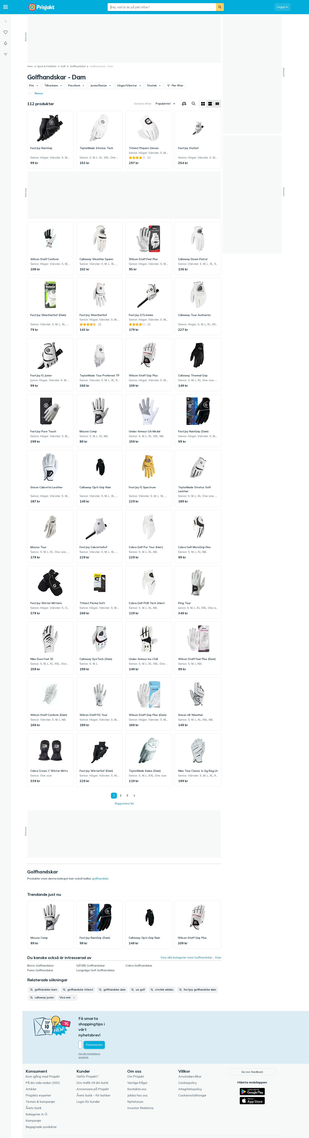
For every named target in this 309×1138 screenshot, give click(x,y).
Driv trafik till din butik (96, 1066)
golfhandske (100, 878)
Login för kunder (92, 1085)
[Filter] (5, 54)
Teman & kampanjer (44, 1085)
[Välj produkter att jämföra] (184, 104)
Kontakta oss (141, 1072)
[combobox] (162, 7)
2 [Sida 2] (120, 795)
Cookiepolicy (191, 1066)
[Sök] (220, 7)
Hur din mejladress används (98, 1037)
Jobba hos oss (141, 1078)
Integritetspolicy (194, 1072)
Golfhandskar (78, 66)
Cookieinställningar (196, 1078)
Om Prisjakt (139, 1059)
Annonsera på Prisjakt (96, 1072)
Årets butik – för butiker (97, 1078)
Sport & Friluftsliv (46, 66)
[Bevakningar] (5, 43)
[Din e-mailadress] (108, 1028)
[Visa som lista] (210, 103)
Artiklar (35, 1072)
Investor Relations (144, 1091)
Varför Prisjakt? (91, 1059)
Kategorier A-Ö (40, 1097)
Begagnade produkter (45, 1110)
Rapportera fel (124, 803)
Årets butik (38, 1091)
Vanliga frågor (141, 1066)
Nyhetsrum (139, 1085)
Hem (30, 66)
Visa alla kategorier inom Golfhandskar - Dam (191, 957)
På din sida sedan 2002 (47, 1066)
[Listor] (5, 32)
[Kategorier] (5, 7)
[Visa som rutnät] (203, 103)
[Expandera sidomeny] (5, 21)
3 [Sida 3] (126, 795)
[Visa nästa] (134, 796)
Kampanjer (37, 1104)
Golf (63, 66)
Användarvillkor (193, 1059)
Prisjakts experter (42, 1078)
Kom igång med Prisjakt (47, 1059)
